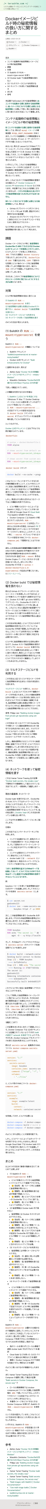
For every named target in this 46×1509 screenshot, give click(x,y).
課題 (9, 67)
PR (37, 526)
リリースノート (13, 574)
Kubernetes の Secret (23, 186)
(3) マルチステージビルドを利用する (21, 83)
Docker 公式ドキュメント (15, 428)
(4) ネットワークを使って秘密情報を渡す (21, 318)
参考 (9, 94)
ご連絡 (35, 1503)
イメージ (28, 130)
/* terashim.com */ (16, 3)
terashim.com (25, 1505)
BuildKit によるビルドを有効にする (23, 396)
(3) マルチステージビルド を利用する (20, 315)
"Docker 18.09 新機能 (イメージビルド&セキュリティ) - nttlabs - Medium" (23, 375)
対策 (9, 70)
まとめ (9, 92)
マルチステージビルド (14, 689)
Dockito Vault (21, 812)
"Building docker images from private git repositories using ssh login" (22, 716)
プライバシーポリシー (24, 1503)
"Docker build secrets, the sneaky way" (22, 781)
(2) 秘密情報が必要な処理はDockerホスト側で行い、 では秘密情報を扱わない (22, 309)
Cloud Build (35, 512)
